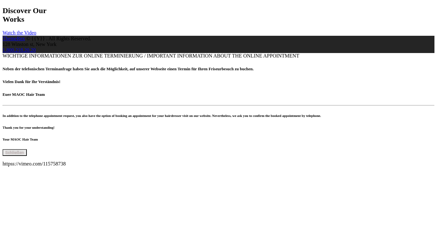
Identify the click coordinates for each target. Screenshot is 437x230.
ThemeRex (14, 38)
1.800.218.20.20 (19, 50)
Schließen (14, 152)
